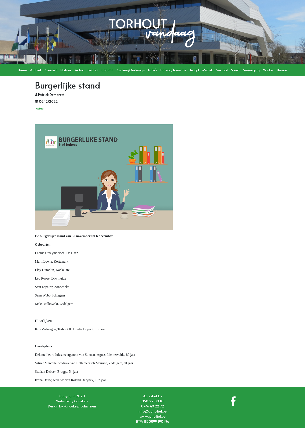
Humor (282, 70)
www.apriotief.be (152, 416)
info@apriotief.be (152, 411)
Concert (51, 70)
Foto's (152, 70)
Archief (35, 70)
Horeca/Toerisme (173, 70)
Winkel (268, 70)
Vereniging (251, 70)
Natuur (65, 70)
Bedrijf (93, 70)
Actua (79, 70)
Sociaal (222, 70)
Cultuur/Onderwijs (131, 70)
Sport (235, 70)
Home (22, 70)
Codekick (81, 401)
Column (107, 70)
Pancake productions (80, 406)
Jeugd (194, 70)
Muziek (207, 70)
